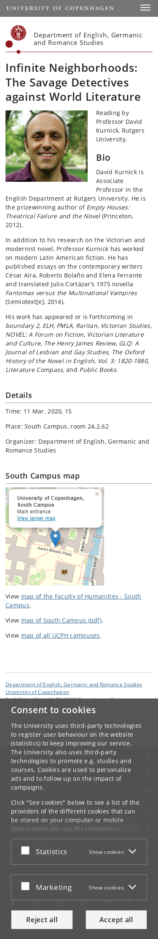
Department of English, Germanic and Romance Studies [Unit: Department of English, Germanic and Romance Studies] (73, 684)
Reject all (41, 919)
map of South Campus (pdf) (61, 620)
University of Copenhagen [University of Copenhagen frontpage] (37, 691)
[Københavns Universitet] (16, 39)
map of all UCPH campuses (60, 635)
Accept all (116, 919)
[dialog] (79, 818)
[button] (145, 7)
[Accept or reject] (27, 850)
